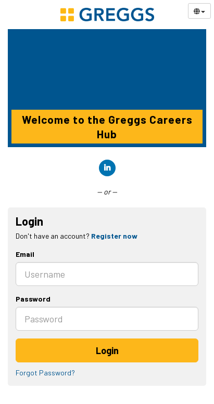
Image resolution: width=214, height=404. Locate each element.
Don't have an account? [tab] (76, 235)
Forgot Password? (45, 372)
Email (25, 254)
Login (107, 350)
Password (33, 298)
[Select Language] (199, 11)
